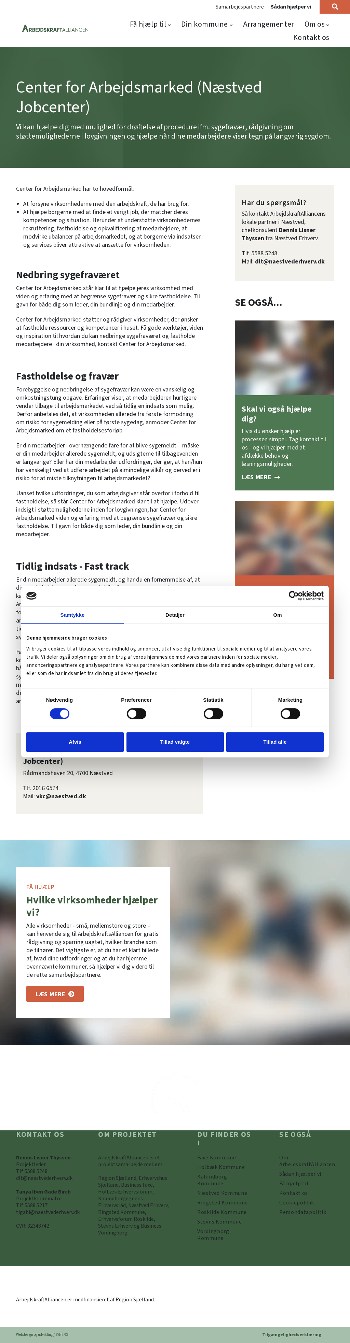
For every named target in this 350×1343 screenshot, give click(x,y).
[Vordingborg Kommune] (224, 1235)
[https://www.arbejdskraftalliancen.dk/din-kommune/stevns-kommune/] (219, 1221)
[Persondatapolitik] (296, 1202)
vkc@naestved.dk (61, 796)
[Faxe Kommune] (216, 1157)
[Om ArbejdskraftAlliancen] (306, 1161)
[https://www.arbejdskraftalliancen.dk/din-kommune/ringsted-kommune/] (222, 1202)
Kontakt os (311, 37)
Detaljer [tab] (175, 615)
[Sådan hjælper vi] (261, 477)
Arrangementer (268, 24)
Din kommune (204, 24)
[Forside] (55, 28)
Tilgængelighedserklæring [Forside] (291, 1334)
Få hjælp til (148, 24)
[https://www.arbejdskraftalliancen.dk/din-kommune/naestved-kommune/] (222, 1193)
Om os (315, 24)
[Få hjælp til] (293, 1183)
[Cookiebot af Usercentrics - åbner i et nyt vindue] (294, 596)
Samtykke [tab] (72, 615)
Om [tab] (277, 615)
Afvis (75, 742)
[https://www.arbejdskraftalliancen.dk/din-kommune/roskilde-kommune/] (222, 1212)
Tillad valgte (175, 742)
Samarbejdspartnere (240, 7)
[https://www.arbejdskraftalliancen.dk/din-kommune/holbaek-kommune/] (221, 1167)
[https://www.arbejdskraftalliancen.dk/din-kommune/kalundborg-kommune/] (224, 1180)
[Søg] (335, 7)
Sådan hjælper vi (291, 7)
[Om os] (55, 994)
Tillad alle (274, 742)
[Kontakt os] (293, 1193)
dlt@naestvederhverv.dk (290, 261)
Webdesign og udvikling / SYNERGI (42, 1334)
